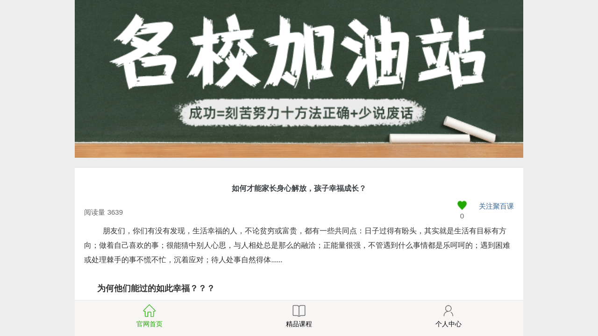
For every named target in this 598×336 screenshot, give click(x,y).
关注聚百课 (496, 206)
